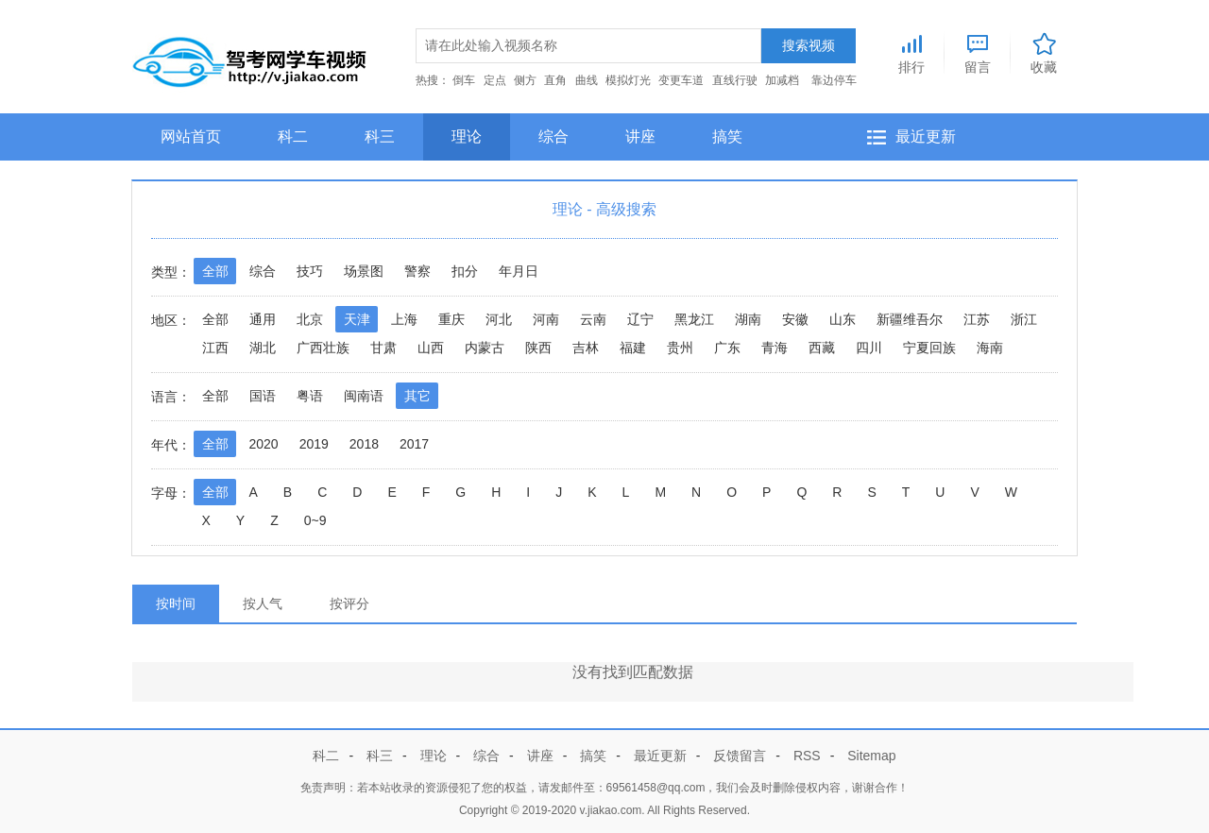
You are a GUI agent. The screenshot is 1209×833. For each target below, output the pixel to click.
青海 (774, 347)
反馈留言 (739, 755)
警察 (417, 271)
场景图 (363, 271)
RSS (807, 755)
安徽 (795, 319)
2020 (264, 443)
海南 (990, 347)
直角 (555, 80)
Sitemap (871, 755)
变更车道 (681, 80)
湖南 (748, 319)
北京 (310, 319)
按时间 (176, 603)
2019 (314, 443)
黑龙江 (694, 319)
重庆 (451, 319)
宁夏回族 (929, 347)
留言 (977, 51)
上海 (404, 319)
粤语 (310, 395)
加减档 (782, 80)
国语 (262, 395)
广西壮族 (323, 347)
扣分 (464, 271)
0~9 (315, 520)
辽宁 (640, 319)
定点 (495, 80)
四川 (869, 347)
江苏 (976, 319)
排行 (911, 51)
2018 (364, 443)
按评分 (349, 603)
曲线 (586, 80)
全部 (215, 271)
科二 (293, 136)
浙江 (1024, 319)
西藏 (822, 347)
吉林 (585, 347)
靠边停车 (834, 80)
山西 (430, 347)
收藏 (1044, 51)
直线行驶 (735, 80)
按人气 (262, 603)
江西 (215, 347)
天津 (357, 319)
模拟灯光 (628, 80)
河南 (546, 319)
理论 (466, 136)
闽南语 (363, 395)
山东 (842, 319)
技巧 (310, 271)
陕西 (538, 347)
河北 (498, 319)
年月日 (518, 271)
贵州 (680, 347)
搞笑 (727, 136)
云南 (593, 319)
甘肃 (383, 347)
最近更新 (925, 136)
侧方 (525, 80)
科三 (380, 136)
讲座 (640, 136)
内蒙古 (484, 347)
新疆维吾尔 (910, 319)
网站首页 (191, 136)
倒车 (463, 80)
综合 (553, 136)
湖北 (262, 347)
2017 (414, 443)
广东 (727, 347)
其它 (417, 395)
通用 (262, 319)
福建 (633, 347)
